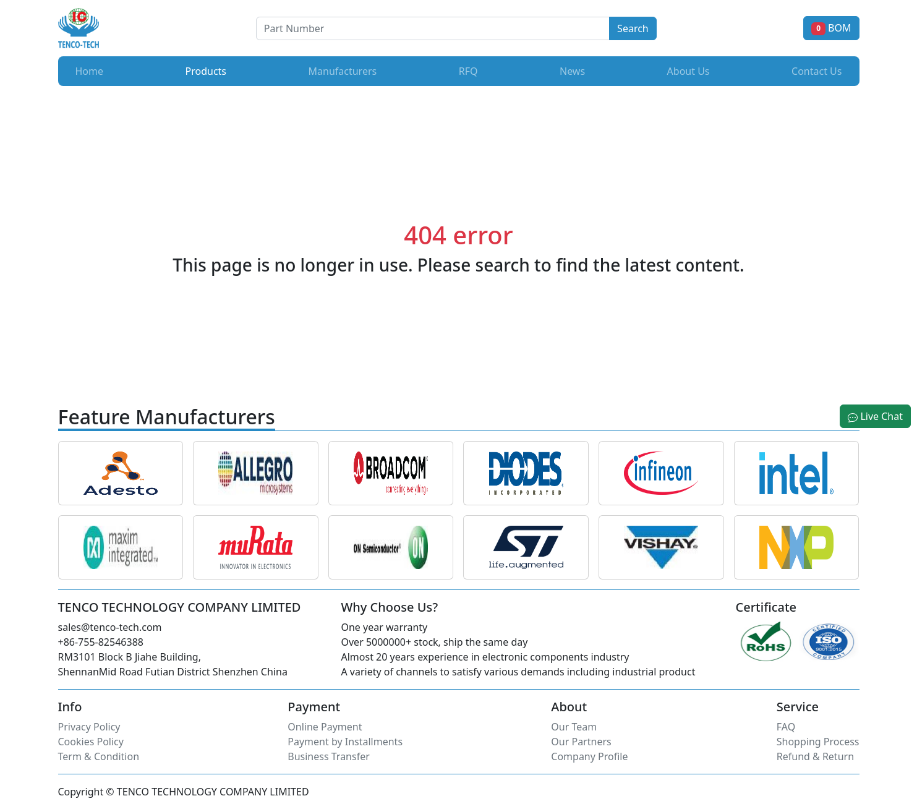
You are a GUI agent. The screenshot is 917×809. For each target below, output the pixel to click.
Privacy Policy (89, 727)
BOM (831, 28)
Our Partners (581, 741)
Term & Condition (99, 756)
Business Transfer (329, 756)
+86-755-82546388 (100, 642)
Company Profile (589, 756)
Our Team (574, 727)
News (572, 71)
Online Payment (325, 727)
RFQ (468, 71)
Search (633, 28)
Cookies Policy (91, 741)
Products (209, 70)
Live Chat (875, 416)
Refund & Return (815, 756)
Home (89, 71)
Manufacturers (343, 71)
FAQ (786, 727)
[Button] (433, 28)
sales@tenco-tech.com (110, 627)
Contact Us (816, 71)
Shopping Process (818, 741)
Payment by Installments (345, 741)
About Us (688, 71)
